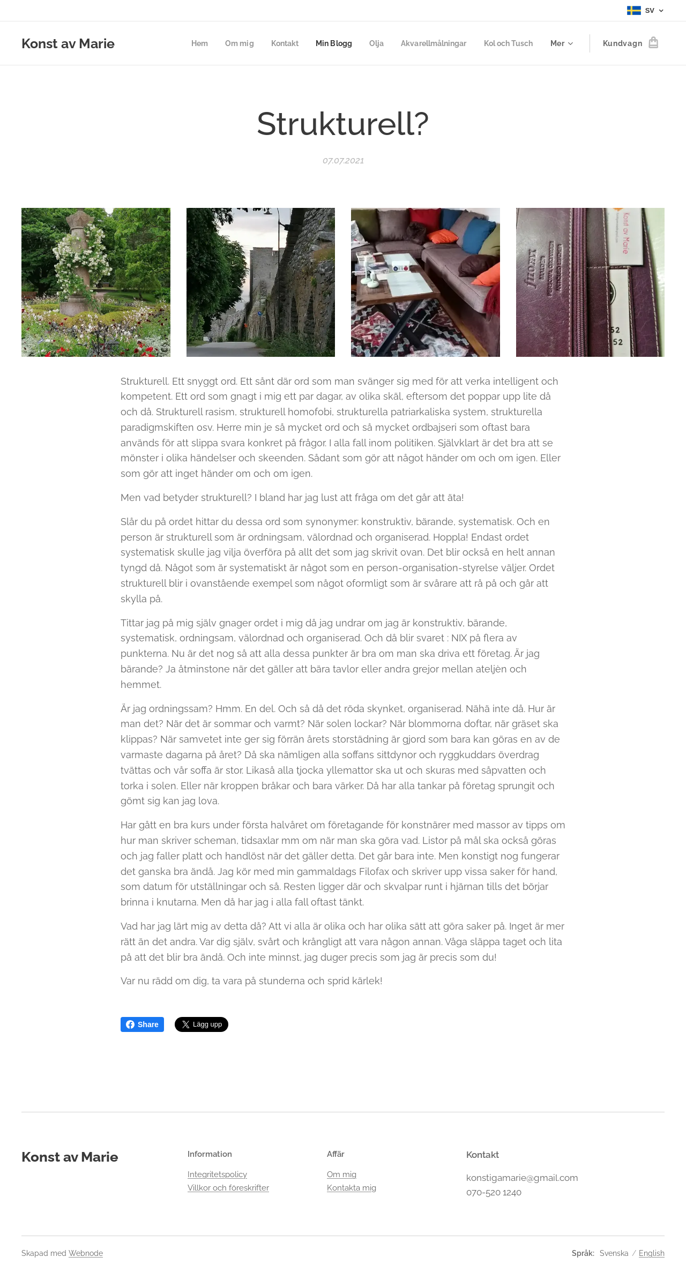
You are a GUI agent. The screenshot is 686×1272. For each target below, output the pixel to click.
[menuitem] (183, 43)
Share (142, 1024)
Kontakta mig (351, 1187)
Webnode (86, 1253)
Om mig (341, 1174)
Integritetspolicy (217, 1174)
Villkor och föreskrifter (228, 1187)
